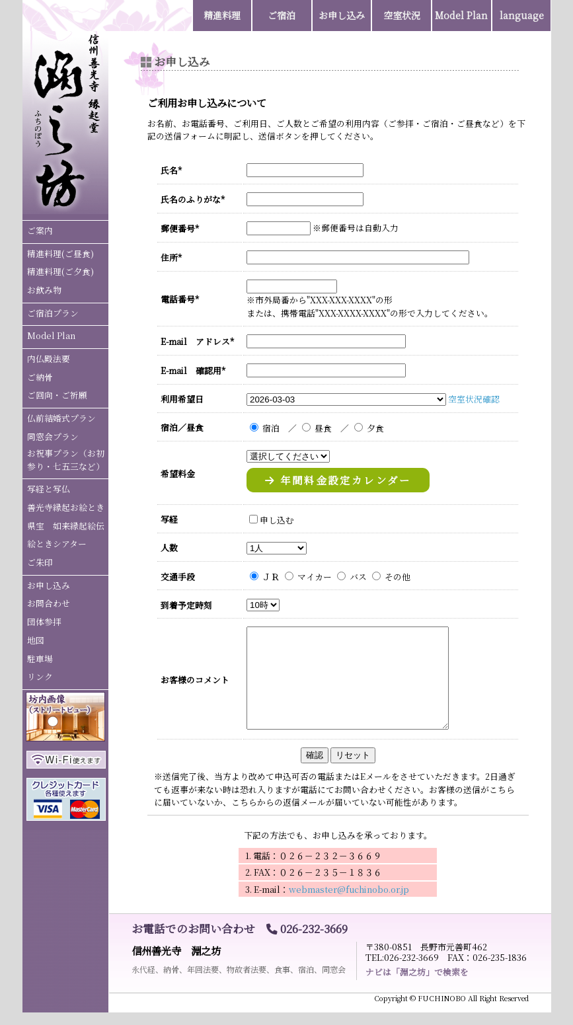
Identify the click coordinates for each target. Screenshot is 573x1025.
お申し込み (48, 585)
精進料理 (222, 15)
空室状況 (401, 15)
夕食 (375, 428)
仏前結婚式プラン (61, 418)
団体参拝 (44, 621)
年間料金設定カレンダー (338, 480)
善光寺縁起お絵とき (65, 507)
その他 (397, 576)
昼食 (323, 428)
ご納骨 (40, 377)
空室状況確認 (474, 399)
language (522, 15)
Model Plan (51, 335)
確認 (314, 755)
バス (358, 576)
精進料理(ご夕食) (60, 271)
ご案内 (40, 230)
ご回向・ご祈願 (57, 395)
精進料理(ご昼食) (60, 253)
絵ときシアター (57, 543)
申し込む (277, 519)
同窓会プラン (53, 436)
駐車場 (40, 658)
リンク (40, 676)
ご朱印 (40, 562)
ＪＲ (271, 576)
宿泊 (271, 428)
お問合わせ (48, 603)
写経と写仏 (48, 488)
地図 (35, 640)
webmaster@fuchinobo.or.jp (349, 889)
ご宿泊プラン (53, 313)
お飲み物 (44, 290)
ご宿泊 (281, 15)
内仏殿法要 (48, 358)
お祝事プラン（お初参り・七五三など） (65, 459)
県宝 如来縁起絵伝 (65, 525)
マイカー (314, 576)
